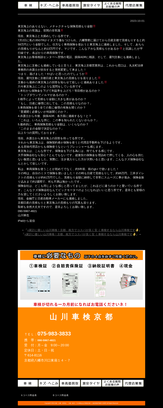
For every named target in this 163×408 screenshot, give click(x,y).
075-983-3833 (54, 334)
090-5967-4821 (46, 340)
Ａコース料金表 (29, 395)
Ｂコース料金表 (60, 395)
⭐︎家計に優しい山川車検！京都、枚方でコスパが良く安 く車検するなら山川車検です (82, 230)
